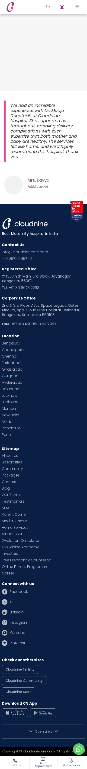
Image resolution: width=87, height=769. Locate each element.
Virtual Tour (12, 534)
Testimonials (13, 501)
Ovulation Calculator (20, 541)
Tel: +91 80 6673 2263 (20, 288)
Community (12, 469)
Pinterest (17, 643)
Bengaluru (11, 343)
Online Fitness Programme (25, 567)
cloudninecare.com (39, 751)
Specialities (12, 462)
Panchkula (11, 428)
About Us (10, 456)
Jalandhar (11, 389)
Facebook (19, 592)
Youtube (17, 633)
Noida (7, 422)
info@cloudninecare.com (25, 252)
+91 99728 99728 (17, 259)
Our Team (11, 495)
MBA (5, 508)
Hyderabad (12, 382)
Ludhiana (10, 402)
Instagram (19, 622)
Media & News (14, 521)
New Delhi (10, 415)
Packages (11, 475)
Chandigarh (13, 350)
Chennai (9, 356)
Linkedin (17, 612)
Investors (10, 554)
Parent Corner (14, 514)
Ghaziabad (12, 369)
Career (8, 573)
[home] (24, 7)
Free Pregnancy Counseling (26, 560)
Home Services (15, 527)
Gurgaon (10, 376)
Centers (9, 482)
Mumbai (9, 409)
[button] (77, 7)
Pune (6, 435)
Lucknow (9, 395)
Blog (6, 488)
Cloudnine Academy (20, 547)
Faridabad (11, 363)
